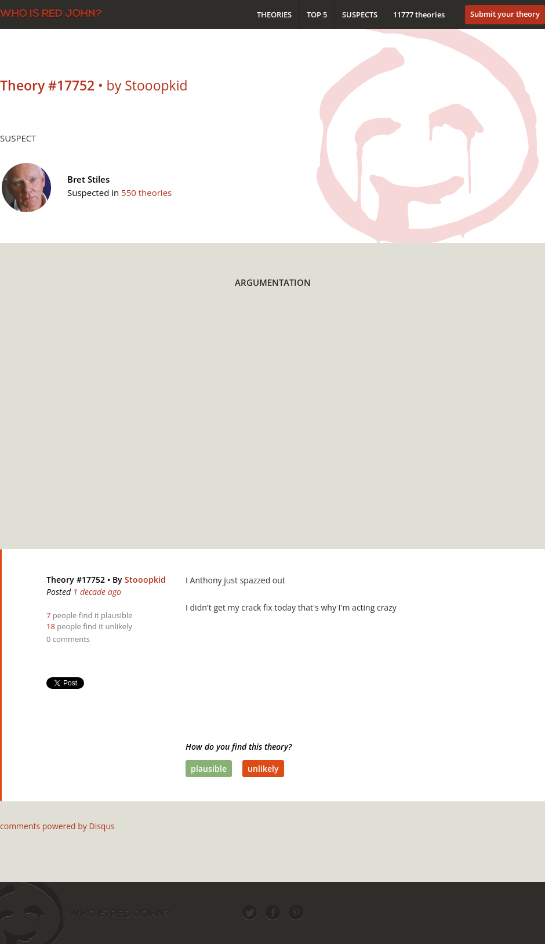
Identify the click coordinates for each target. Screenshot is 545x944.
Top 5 (317, 14)
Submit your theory (505, 14)
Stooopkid (145, 579)
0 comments (68, 639)
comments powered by (57, 826)
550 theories (146, 192)
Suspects (359, 14)
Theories (274, 14)
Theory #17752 (75, 579)
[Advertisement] (108, 426)
